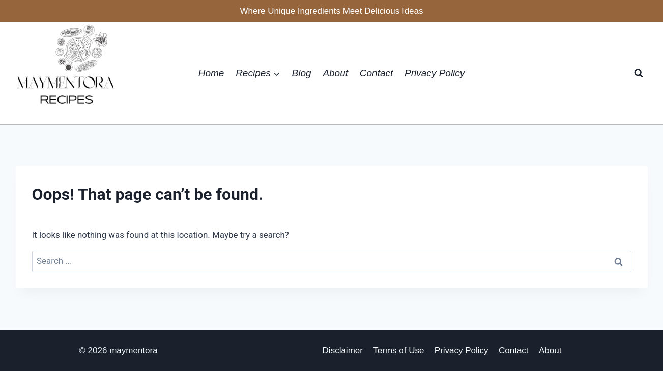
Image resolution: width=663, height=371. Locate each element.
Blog (301, 73)
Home (211, 73)
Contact (376, 73)
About (335, 73)
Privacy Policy (435, 73)
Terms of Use (398, 350)
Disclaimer (343, 350)
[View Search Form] (638, 73)
